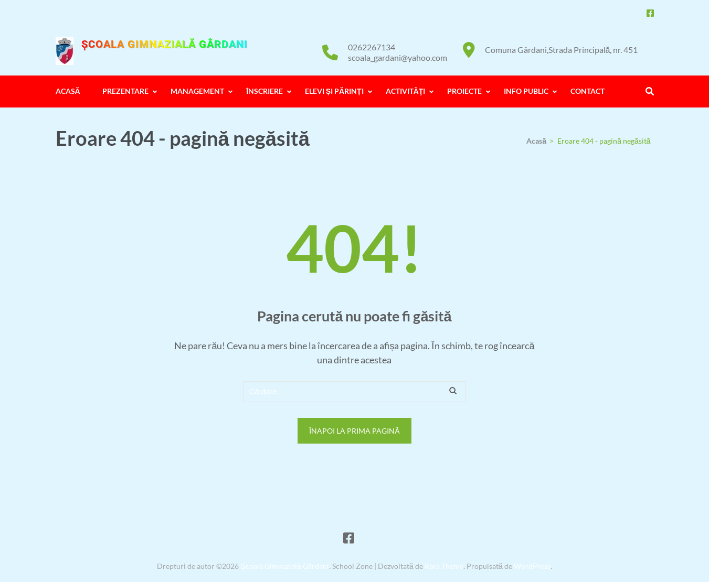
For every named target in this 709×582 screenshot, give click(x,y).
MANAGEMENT (197, 91)
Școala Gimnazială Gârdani (164, 44)
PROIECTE (464, 91)
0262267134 (371, 47)
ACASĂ (68, 91)
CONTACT (587, 91)
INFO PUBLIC (526, 91)
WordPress (532, 566)
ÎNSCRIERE (264, 91)
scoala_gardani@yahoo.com (397, 57)
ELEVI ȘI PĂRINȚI (334, 91)
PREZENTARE (125, 91)
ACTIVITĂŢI (406, 91)
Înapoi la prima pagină (354, 430)
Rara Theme (444, 566)
